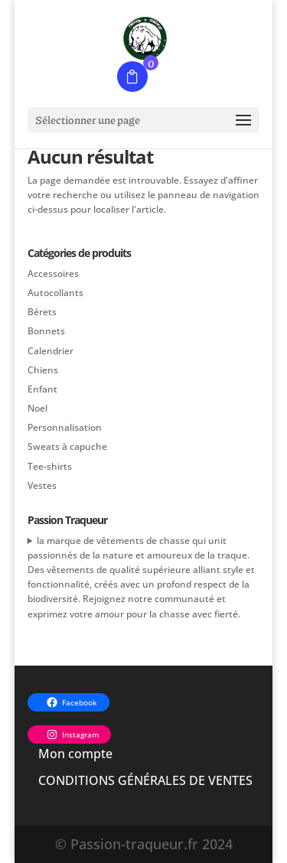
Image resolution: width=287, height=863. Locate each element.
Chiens (43, 369)
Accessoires (53, 273)
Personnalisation (65, 427)
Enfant (42, 389)
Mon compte (75, 753)
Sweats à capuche (67, 446)
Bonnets (46, 330)
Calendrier (50, 350)
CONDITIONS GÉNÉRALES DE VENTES (145, 780)
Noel (37, 408)
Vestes (42, 485)
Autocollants (55, 292)
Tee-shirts (50, 466)
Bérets (42, 311)
